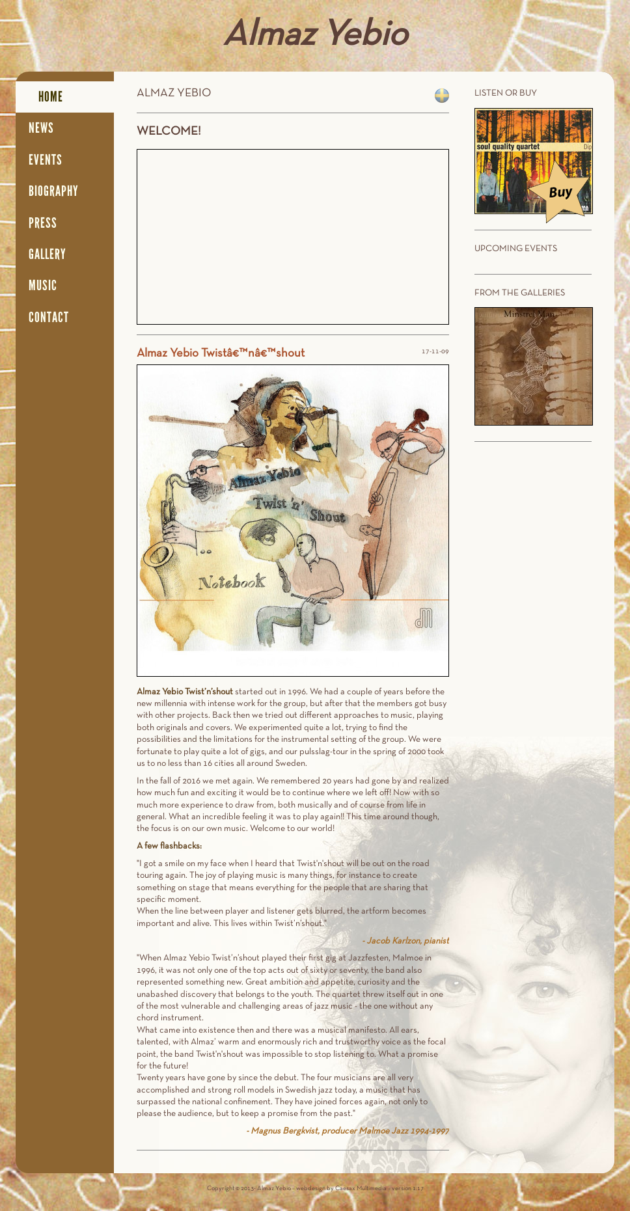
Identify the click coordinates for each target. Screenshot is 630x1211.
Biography (54, 191)
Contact (49, 317)
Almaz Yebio (315, 36)
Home (50, 96)
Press (43, 223)
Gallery (47, 254)
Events (45, 160)
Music (43, 285)
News (41, 128)
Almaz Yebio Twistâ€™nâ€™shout (221, 353)
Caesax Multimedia (361, 1188)
